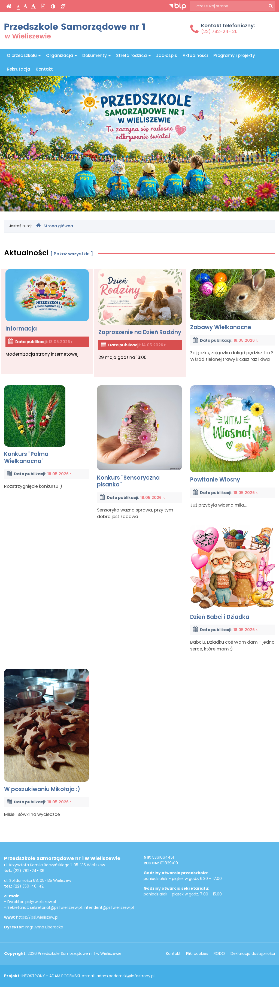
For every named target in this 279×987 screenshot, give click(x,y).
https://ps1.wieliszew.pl (37, 917)
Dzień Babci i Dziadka (232, 573)
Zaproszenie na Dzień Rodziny (140, 302)
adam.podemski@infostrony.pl (125, 976)
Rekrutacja (18, 69)
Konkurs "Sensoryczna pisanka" (139, 436)
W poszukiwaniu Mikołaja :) (46, 731)
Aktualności (195, 55)
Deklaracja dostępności (253, 953)
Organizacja (61, 55)
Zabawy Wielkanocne (232, 300)
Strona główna (54, 226)
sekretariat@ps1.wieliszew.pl (56, 907)
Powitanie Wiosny (232, 434)
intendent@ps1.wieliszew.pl (109, 907)
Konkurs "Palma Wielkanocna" (34, 425)
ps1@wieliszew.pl (40, 901)
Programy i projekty (234, 55)
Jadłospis (166, 55)
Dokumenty (96, 55)
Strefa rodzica (133, 55)
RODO (219, 953)
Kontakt (44, 69)
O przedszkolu (24, 55)
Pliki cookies (197, 953)
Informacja (47, 300)
